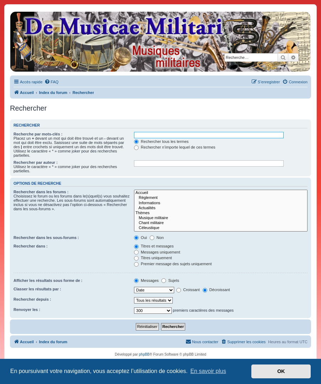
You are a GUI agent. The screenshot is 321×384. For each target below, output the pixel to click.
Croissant (188, 290)
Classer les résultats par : (37, 289)
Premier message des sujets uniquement (173, 264)
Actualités (221, 208)
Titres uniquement (153, 258)
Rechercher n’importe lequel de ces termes (174, 147)
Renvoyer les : (27, 309)
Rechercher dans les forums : (41, 192)
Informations (221, 203)
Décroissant (216, 290)
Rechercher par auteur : (36, 162)
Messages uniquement (157, 252)
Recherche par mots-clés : (38, 134)
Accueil (221, 192)
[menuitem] (51, 82)
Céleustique (221, 228)
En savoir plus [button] (208, 371)
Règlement (221, 197)
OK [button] (281, 371)
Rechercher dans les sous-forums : (46, 237)
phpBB (144, 354)
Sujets (170, 280)
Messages (146, 280)
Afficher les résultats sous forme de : (48, 280)
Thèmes (221, 213)
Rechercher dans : (31, 246)
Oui (140, 237)
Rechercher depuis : (32, 299)
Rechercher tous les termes (161, 141)
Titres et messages (153, 246)
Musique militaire (221, 218)
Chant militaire (221, 223)
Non (157, 237)
